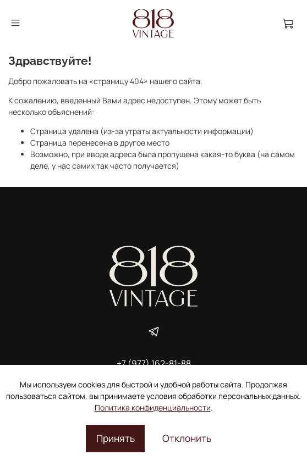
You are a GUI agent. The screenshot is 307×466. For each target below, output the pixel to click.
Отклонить (186, 438)
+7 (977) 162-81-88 (154, 363)
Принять (115, 438)
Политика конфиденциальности (153, 407)
